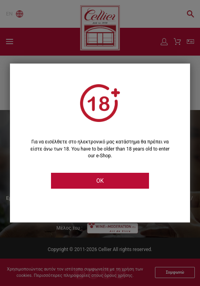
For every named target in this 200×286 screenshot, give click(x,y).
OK (100, 181)
